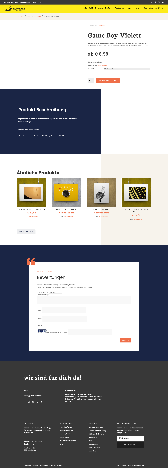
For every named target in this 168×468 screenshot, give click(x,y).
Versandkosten (102, 66)
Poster (107, 9)
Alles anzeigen (26, 232)
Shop (29, 16)
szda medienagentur (135, 466)
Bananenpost (25, 2)
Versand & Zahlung (11, 2)
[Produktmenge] (91, 81)
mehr (136, 9)
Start (21, 16)
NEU (84, 9)
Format (91, 69)
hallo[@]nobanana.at (33, 396)
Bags (128, 9)
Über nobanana (149, 9)
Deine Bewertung (43, 293)
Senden (125, 341)
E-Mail (39, 319)
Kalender (98, 9)
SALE (90, 9)
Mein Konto (37, 2)
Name (39, 310)
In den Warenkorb (108, 81)
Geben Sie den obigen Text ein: (57, 333)
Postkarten (118, 9)
